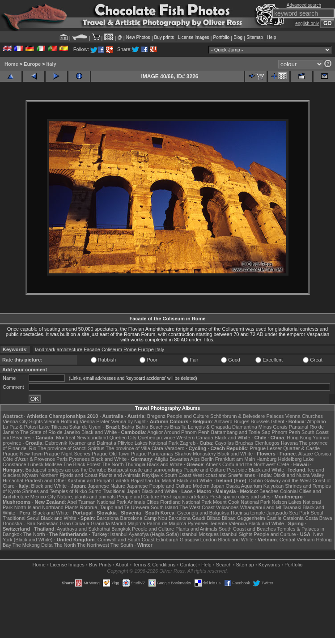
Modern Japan (208, 486)
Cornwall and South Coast (126, 539)
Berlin (207, 459)
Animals (136, 502)
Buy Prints (100, 564)
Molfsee (53, 464)
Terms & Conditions (154, 564)
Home (11, 64)
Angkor (155, 432)
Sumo (95, 491)
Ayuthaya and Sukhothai (83, 529)
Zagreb (187, 443)
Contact (188, 564)
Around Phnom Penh (187, 432)
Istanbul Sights (236, 534)
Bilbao (214, 518)
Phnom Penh (285, 432)
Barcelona (108, 518)
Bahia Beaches (152, 427)
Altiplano (316, 421)
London (208, 539)
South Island (164, 507)
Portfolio (221, 37)
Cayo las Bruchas (234, 443)
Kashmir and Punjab (90, 480)
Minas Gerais (273, 427)
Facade (92, 349)
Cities (152, 502)
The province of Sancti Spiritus (71, 448)
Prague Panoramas (152, 453)
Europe (32, 64)
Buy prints (164, 37)
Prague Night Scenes (67, 453)
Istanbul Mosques (199, 534)
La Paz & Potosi (20, 427)
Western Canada (194, 437)
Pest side (237, 469)
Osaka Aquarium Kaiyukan (254, 486)
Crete (283, 464)
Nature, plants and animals (86, 496)
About (121, 564)
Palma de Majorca (167, 523)
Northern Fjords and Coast (68, 475)
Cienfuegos (267, 443)
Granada (100, 523)
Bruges (242, 421)
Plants (72, 507)
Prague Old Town (110, 453)
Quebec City (123, 437)
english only (307, 23)
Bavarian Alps (184, 459)
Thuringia (135, 464)
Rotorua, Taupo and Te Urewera (114, 507)
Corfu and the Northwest (249, 464)
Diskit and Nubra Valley (298, 475)
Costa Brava (318, 518)
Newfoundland (92, 437)
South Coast (177, 475)
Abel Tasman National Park (96, 502)
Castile (274, 518)
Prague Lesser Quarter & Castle (285, 448)
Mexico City (43, 496)
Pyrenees (79, 459)
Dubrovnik (56, 443)
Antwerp (223, 421)
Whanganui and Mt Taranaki (270, 507)
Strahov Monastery (195, 453)
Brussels (259, 421)
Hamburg (266, 459)
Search (224, 564)
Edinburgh (167, 539)
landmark (45, 349)
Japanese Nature (106, 486)
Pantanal (298, 427)
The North (113, 464)
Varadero (174, 448)
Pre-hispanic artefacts (184, 496)
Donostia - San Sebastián (31, 523)
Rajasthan (142, 480)
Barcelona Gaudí (187, 518)
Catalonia (293, 518)
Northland (53, 507)
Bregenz (156, 416)
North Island (27, 507)
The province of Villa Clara (134, 448)
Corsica (322, 453)
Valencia (238, 523)
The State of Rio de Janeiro (50, 432)
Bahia (128, 427)
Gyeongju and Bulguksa (203, 512)
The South (121, 545)
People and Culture (188, 416)
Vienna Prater (95, 421)
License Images (67, 564)
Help (271, 37)
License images (193, 37)
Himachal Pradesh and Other (34, 480)
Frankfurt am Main (235, 459)
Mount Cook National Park (241, 502)
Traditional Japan (121, 491)
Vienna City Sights (23, 421)
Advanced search (304, 5)
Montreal (65, 437)
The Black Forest (82, 464)
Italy (51, 64)
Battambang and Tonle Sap (241, 432)
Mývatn (30, 475)
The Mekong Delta (33, 545)
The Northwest (93, 545)
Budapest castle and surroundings (145, 469)
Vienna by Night (128, 421)
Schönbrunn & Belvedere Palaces (247, 416)
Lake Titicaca (53, 427)
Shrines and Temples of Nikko (54, 491)
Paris (62, 459)
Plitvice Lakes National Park (148, 443)
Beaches (269, 491)
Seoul (317, 512)
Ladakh (121, 480)
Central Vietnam (297, 539)
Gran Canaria (74, 523)
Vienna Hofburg (61, 421)
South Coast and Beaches (247, 529)
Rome (129, 349)
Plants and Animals (120, 475)
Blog (237, 37)
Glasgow (189, 539)
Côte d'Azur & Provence (29, 459)
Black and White (99, 432)
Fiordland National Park (186, 502)
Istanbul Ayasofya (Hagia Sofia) (144, 534)
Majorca (136, 523)
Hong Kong (299, 437)
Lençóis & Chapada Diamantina (222, 427)
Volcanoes (227, 507)
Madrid (119, 523)
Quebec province (156, 437)
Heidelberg (289, 459)
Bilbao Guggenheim (243, 518)
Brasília (178, 427)
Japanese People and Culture (159, 486)
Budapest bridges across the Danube (65, 469)
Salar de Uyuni (85, 427)
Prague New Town (22, 453)
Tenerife (218, 523)
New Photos (138, 37)
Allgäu (162, 459)
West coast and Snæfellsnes (224, 475)
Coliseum (112, 349)
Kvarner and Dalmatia (92, 443)
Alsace (305, 453)
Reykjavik (152, 475)
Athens (213, 464)
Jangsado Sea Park (287, 512)
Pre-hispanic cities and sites (239, 496)
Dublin (256, 480)
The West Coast (197, 507)
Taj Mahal (164, 480)
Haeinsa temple (248, 512)
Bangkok (121, 529)
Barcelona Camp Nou (143, 518)
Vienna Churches (304, 416)
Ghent (277, 421)
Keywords (269, 564)
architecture (69, 349)
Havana (289, 443)
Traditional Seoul (21, 518)
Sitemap (254, 37)
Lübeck (35, 464)
